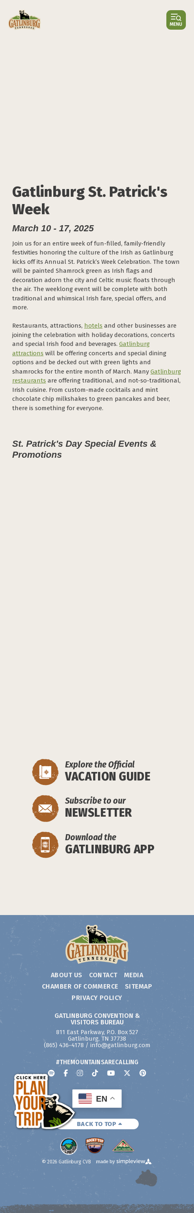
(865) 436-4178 (64, 1045)
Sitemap (138, 986)
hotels (93, 325)
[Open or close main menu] (176, 20)
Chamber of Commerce (80, 986)
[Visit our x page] (127, 1073)
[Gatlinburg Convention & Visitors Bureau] (24, 20)
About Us (67, 975)
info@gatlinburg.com (120, 1045)
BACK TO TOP (99, 1124)
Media (133, 975)
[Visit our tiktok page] (95, 1073)
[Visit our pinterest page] (143, 1073)
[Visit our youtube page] (111, 1073)
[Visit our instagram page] (80, 1073)
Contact (103, 975)
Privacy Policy (97, 998)
